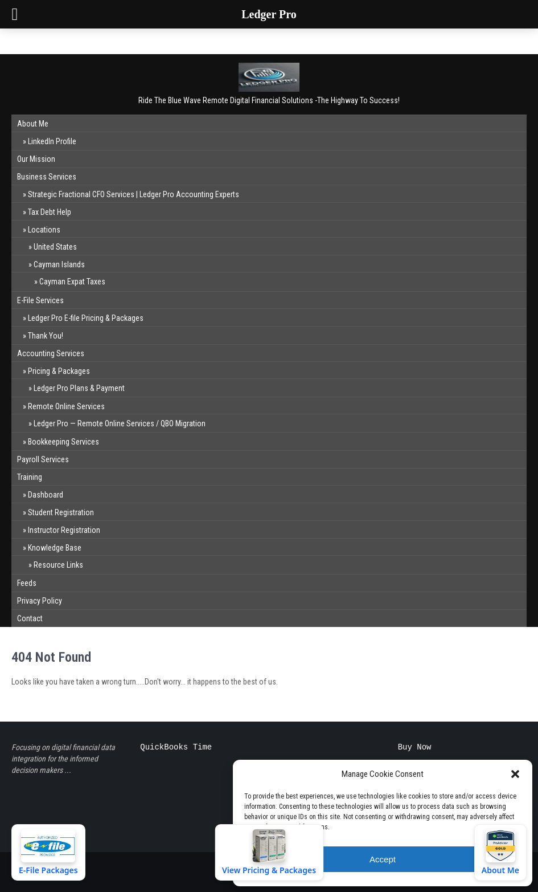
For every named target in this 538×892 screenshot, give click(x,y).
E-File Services (40, 300)
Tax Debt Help (49, 212)
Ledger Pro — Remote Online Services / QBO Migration (120, 423)
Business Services (46, 176)
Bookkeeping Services (63, 441)
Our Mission (36, 159)
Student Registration (61, 512)
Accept (382, 859)
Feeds (26, 583)
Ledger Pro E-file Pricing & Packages (85, 318)
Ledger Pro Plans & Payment (79, 388)
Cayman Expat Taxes (72, 281)
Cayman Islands (59, 264)
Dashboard (45, 494)
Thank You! (45, 335)
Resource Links (58, 564)
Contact (30, 618)
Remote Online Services (66, 406)
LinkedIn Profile (52, 141)
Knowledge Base (54, 547)
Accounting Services (50, 353)
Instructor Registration (64, 530)
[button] (515, 774)
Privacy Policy (39, 600)
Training (29, 477)
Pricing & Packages (59, 371)
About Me (32, 123)
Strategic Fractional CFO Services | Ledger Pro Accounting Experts (133, 194)
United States (55, 246)
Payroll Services (43, 459)
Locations (44, 229)
